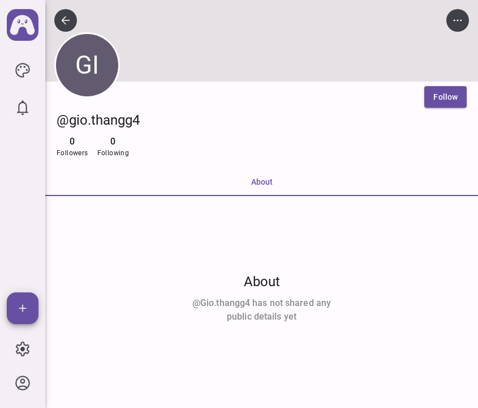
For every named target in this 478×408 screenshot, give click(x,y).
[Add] (22, 308)
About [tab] (262, 181)
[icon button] (22, 70)
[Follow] (445, 97)
